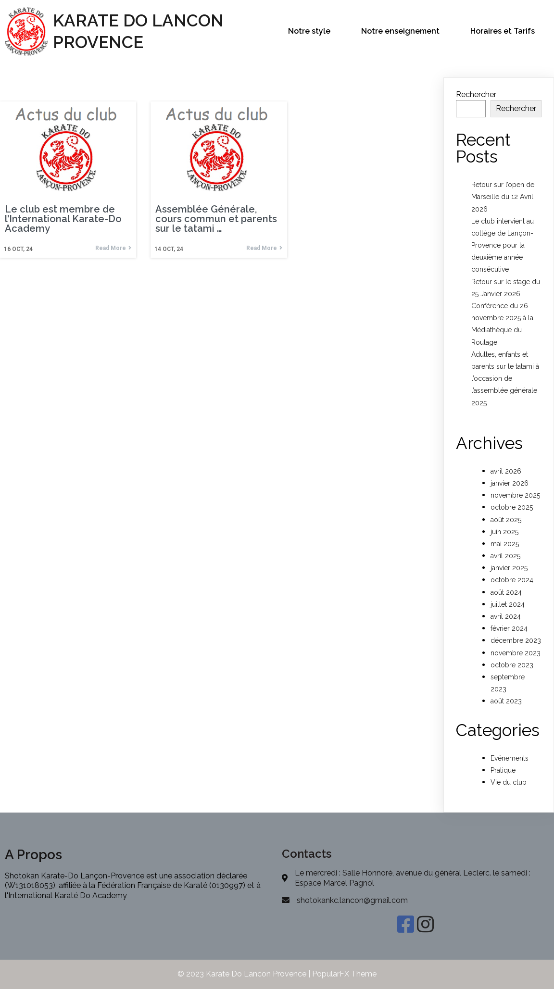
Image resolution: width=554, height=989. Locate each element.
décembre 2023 (516, 640)
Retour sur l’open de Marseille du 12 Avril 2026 (502, 197)
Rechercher (476, 94)
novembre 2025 (515, 495)
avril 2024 (506, 616)
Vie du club (509, 782)
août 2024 (506, 592)
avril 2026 (506, 471)
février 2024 (509, 628)
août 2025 (506, 520)
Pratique (503, 770)
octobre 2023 (512, 665)
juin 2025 (504, 532)
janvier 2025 (509, 568)
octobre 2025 (512, 507)
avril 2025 (505, 556)
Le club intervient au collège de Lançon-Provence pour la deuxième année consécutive (502, 245)
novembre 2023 (516, 653)
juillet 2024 (508, 604)
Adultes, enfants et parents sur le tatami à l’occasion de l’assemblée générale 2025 (505, 379)
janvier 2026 (510, 483)
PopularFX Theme (344, 973)
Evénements (510, 758)
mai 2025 (505, 544)
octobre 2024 (512, 580)
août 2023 (506, 701)
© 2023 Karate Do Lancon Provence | (244, 973)
